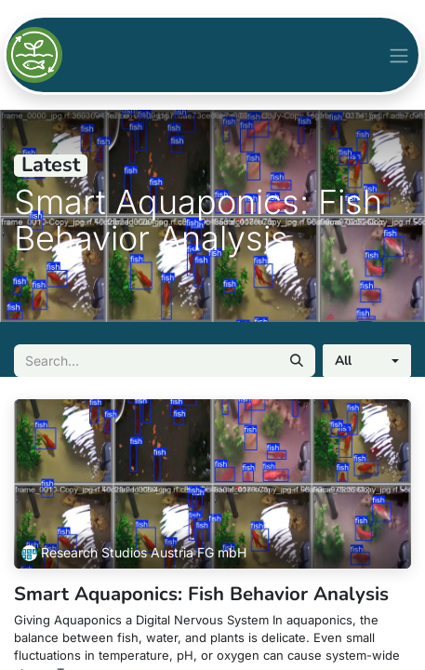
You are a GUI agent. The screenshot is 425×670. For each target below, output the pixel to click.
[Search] (296, 360)
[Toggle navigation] (398, 54)
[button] (367, 360)
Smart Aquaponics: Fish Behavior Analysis (201, 593)
